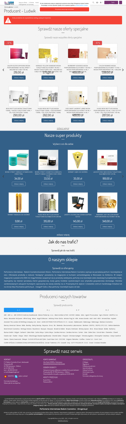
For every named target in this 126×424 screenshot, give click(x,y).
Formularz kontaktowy (11, 381)
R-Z (107, 310)
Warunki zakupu (87, 368)
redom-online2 (23, 376)
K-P (78, 310)
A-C (18, 310)
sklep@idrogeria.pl (13, 372)
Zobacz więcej (19, 78)
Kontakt (85, 374)
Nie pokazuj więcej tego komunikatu (64, 9)
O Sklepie (85, 362)
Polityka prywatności (89, 366)
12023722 (11, 376)
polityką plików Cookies (82, 5)
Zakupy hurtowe (88, 370)
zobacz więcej (63, 128)
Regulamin (86, 364)
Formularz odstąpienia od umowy (93, 376)
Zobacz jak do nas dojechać (12, 383)
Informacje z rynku (88, 372)
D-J (48, 310)
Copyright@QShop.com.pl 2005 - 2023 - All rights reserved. (63, 418)
